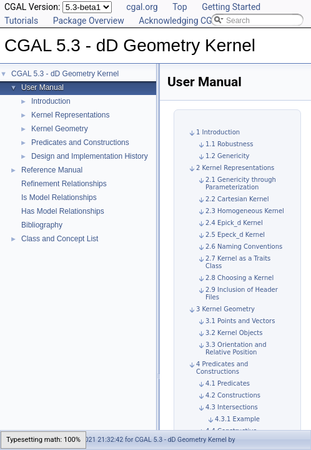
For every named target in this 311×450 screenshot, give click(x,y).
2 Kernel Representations (235, 167)
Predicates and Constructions (80, 142)
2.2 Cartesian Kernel (237, 199)
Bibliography (41, 225)
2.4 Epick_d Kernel (234, 222)
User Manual (42, 87)
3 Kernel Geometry (225, 309)
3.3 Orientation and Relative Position (236, 348)
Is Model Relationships (59, 197)
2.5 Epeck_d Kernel (235, 234)
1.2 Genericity (227, 155)
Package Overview (88, 21)
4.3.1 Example (237, 419)
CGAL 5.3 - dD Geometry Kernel (65, 73)
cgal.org (141, 7)
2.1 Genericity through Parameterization (240, 183)
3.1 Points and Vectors (240, 321)
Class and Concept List (59, 238)
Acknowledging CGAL (180, 21)
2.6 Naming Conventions (243, 246)
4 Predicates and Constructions (222, 368)
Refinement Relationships (64, 183)
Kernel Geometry (59, 128)
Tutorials (21, 21)
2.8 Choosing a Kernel (239, 277)
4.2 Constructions (232, 395)
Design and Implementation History (89, 156)
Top (179, 7)
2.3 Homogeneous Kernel (244, 211)
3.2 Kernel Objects (233, 332)
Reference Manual (51, 170)
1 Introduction (218, 132)
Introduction (51, 101)
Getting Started (231, 7)
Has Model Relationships (62, 211)
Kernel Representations (70, 115)
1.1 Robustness (229, 144)
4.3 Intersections (231, 407)
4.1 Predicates (227, 383)
